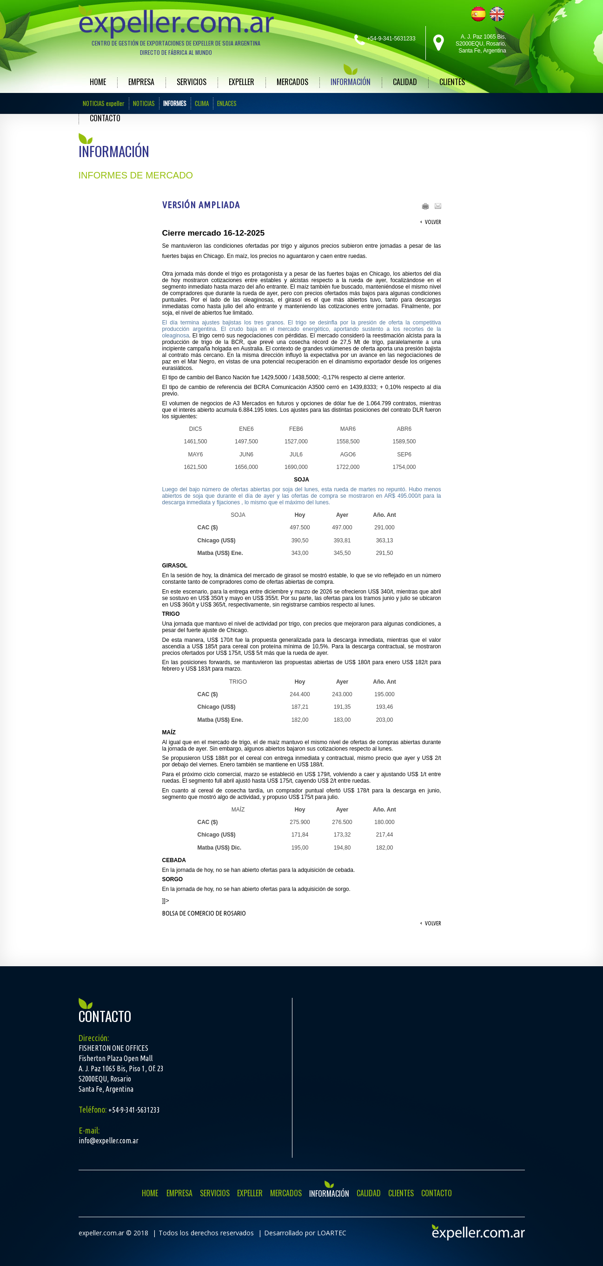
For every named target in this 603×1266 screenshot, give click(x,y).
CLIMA (202, 103)
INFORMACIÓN (351, 81)
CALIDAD (405, 81)
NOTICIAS (144, 103)
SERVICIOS (191, 81)
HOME (98, 81)
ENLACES (227, 103)
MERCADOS (292, 81)
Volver (433, 222)
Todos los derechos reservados (206, 1232)
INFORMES (174, 103)
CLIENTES (452, 81)
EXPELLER (241, 81)
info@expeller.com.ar (109, 1140)
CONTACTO (105, 118)
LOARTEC (331, 1232)
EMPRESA (141, 81)
